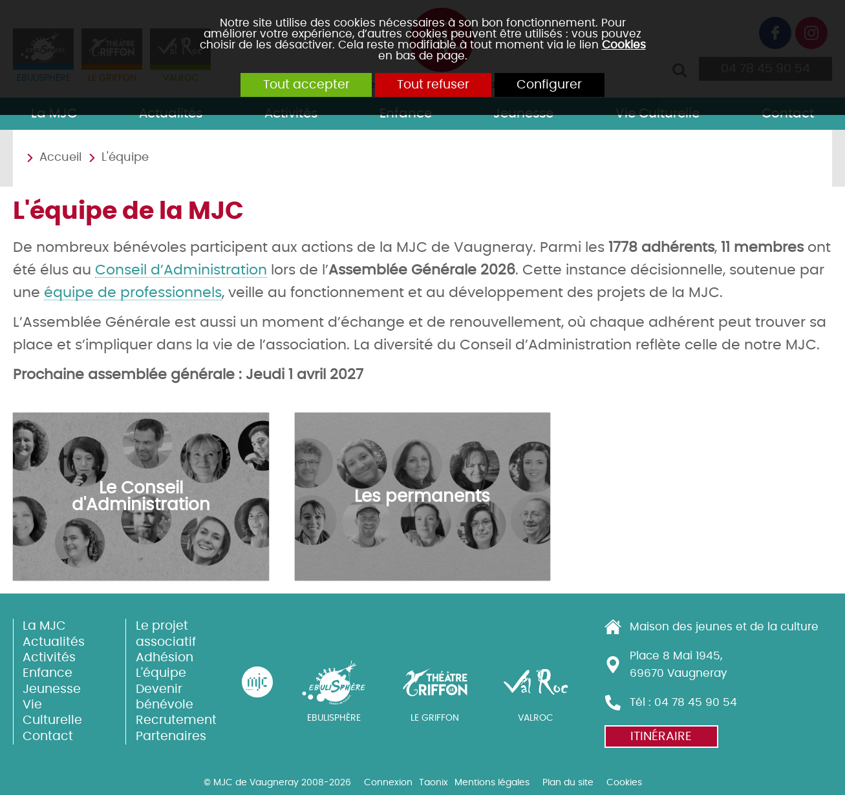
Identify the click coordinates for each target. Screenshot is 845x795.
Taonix (433, 782)
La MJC (44, 626)
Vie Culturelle (52, 713)
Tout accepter (296, 85)
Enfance (47, 673)
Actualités (54, 641)
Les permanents (422, 496)
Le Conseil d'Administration (141, 496)
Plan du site (568, 782)
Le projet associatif (166, 634)
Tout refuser (433, 85)
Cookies (624, 44)
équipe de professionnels (133, 293)
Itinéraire (661, 736)
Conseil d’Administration (181, 270)
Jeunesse (52, 689)
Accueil (60, 157)
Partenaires (171, 736)
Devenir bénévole (164, 696)
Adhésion (164, 658)
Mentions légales (492, 782)
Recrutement (174, 720)
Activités (49, 658)
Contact (48, 736)
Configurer (559, 85)
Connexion (388, 782)
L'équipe (125, 157)
